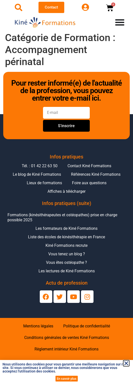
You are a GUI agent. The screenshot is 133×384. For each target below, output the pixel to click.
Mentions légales (38, 326)
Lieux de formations (44, 182)
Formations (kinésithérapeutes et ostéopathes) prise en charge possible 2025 (62, 217)
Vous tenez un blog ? (66, 254)
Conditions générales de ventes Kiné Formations (66, 337)
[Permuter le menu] (120, 22)
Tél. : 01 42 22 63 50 (40, 165)
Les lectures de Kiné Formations (66, 271)
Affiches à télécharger (67, 191)
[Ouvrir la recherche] (19, 8)
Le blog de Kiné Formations (37, 174)
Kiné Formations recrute (67, 245)
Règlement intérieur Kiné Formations (66, 349)
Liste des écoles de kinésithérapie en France (66, 237)
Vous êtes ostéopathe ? (66, 262)
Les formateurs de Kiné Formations (67, 228)
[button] (126, 363)
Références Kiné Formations (95, 174)
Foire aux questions (89, 182)
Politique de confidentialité (86, 326)
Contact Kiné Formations (89, 165)
